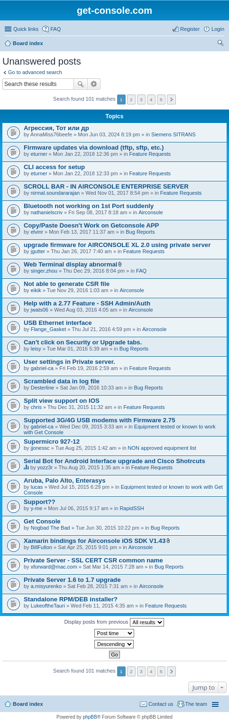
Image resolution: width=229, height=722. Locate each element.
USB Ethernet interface (58, 322)
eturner (39, 154)
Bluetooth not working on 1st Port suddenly (89, 205)
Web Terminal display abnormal (70, 264)
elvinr (37, 232)
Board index (28, 43)
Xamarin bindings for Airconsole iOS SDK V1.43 (94, 540)
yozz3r (45, 467)
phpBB (90, 717)
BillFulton (41, 547)
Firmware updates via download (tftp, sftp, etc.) (94, 147)
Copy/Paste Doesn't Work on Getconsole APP (91, 225)
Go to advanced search (35, 72)
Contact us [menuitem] (161, 704)
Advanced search (94, 84)
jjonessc (40, 448)
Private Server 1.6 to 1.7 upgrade (72, 579)
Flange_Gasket (48, 329)
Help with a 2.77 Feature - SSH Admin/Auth (87, 303)
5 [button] (161, 99)
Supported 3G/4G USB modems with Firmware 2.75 (99, 420)
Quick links (25, 29)
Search (80, 84)
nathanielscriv (47, 212)
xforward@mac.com (54, 567)
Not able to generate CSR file (67, 283)
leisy (36, 349)
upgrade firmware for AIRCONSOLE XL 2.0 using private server (117, 244)
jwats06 (39, 310)
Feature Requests (150, 154)
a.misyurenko (46, 586)
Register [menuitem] (190, 29)
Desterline (43, 387)
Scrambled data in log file (62, 381)
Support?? (39, 501)
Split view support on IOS (62, 400)
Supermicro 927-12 (52, 441)
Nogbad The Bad (50, 528)
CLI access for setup (54, 167)
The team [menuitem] (196, 704)
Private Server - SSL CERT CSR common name (93, 560)
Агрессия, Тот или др (56, 128)
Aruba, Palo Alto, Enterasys (64, 480)
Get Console (42, 521)
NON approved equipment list (162, 448)
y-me (36, 508)
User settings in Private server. (69, 361)
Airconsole (150, 212)
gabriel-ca (42, 368)
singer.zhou (44, 271)
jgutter (38, 251)
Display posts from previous (114, 622)
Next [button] (171, 99)
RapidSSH (131, 508)
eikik (36, 290)
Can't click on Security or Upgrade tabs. (83, 342)
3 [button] (141, 99)
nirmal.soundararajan (55, 193)
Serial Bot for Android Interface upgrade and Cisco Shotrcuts (114, 461)
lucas (37, 487)
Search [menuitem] (220, 44)
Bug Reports (140, 232)
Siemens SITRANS (173, 134)
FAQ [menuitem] (55, 29)
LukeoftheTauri (48, 605)
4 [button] (151, 99)
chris (36, 407)
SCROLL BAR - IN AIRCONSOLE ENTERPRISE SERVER (106, 186)
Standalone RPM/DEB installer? (71, 599)
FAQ (141, 271)
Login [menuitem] (217, 29)
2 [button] (131, 99)
